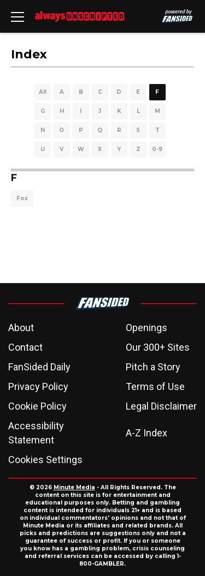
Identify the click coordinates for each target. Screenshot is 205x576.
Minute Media (74, 487)
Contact (25, 347)
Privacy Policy (38, 386)
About (21, 327)
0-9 (157, 149)
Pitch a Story (153, 367)
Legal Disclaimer (161, 406)
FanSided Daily (39, 367)
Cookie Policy (37, 406)
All (42, 91)
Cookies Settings (45, 459)
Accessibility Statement (36, 433)
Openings (146, 327)
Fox (22, 198)
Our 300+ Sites (158, 347)
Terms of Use (155, 386)
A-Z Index (146, 433)
